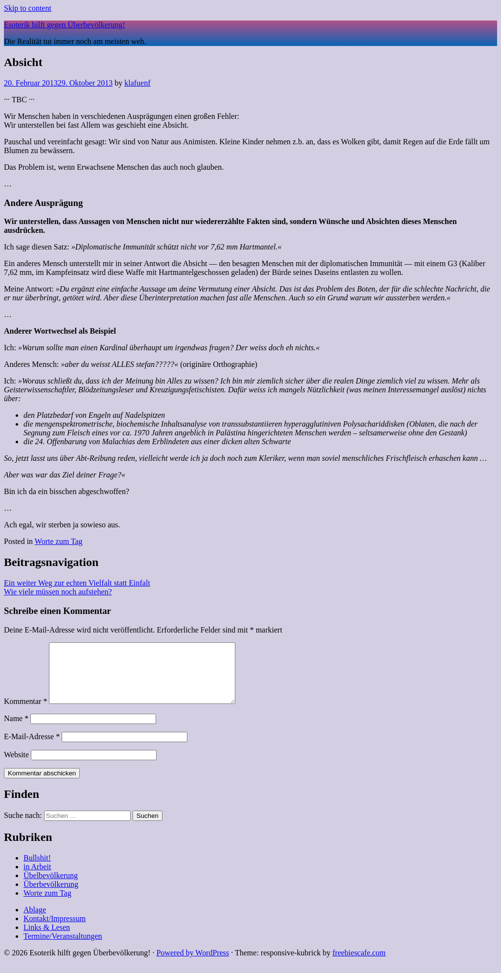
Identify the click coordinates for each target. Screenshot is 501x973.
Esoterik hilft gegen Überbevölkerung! (64, 25)
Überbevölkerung (50, 896)
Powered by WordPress (193, 964)
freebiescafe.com (359, 964)
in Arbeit (37, 878)
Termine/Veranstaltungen (62, 948)
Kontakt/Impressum (54, 930)
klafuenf (137, 83)
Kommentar (25, 713)
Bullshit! (37, 869)
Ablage (34, 921)
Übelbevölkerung (50, 887)
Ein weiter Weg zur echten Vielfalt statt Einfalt (77, 583)
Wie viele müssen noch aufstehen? (58, 592)
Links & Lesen (46, 939)
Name (16, 730)
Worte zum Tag (59, 541)
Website (16, 766)
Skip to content (27, 8)
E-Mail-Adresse (32, 748)
